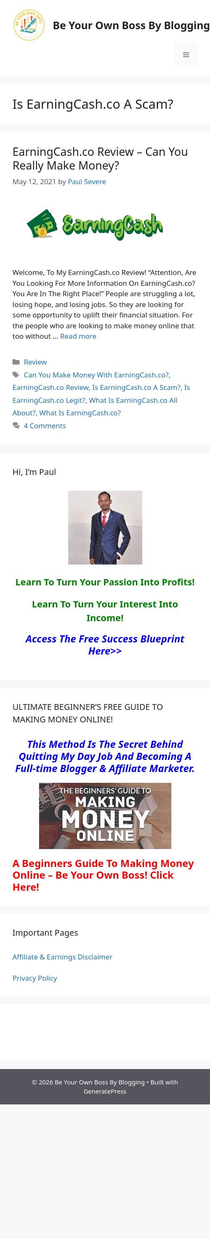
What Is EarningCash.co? (80, 412)
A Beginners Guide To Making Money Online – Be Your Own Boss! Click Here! (103, 875)
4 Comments (45, 425)
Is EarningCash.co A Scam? (136, 387)
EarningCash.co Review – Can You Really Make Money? (100, 158)
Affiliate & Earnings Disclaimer (62, 957)
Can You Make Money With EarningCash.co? (96, 375)
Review (35, 362)
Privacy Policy (34, 978)
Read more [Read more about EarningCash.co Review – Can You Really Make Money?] (78, 336)
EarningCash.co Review (50, 387)
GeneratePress (105, 1091)
